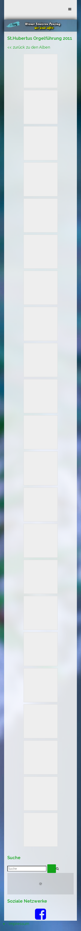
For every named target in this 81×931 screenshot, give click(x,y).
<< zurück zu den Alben (28, 47)
